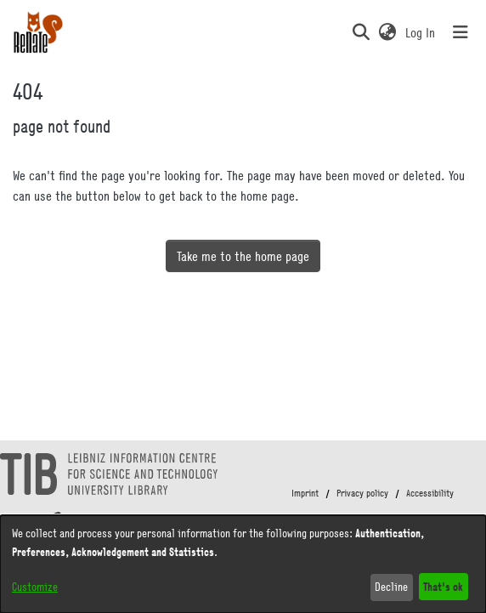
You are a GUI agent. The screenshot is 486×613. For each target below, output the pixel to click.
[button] (360, 32)
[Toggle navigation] (460, 32)
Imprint (305, 493)
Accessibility (430, 493)
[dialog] (243, 564)
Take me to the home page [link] (243, 256)
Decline (391, 586)
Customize (35, 586)
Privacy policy (362, 493)
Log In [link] (421, 32)
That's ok (443, 586)
